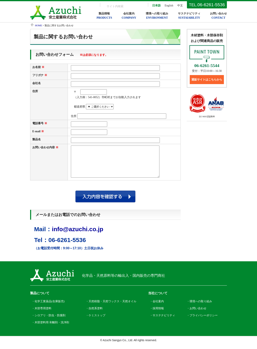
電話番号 (38, 123)
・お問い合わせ (196, 314)
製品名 (36, 139)
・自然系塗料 (94, 314)
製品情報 (104, 15)
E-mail (36, 131)
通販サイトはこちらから (206, 79)
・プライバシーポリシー (202, 321)
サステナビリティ (189, 15)
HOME (38, 25)
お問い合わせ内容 (43, 147)
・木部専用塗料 (41, 314)
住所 (35, 91)
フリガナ (38, 75)
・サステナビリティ (162, 321)
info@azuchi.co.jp (77, 235)
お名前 (36, 67)
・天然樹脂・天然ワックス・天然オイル (111, 307)
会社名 (36, 83)
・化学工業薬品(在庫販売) (48, 307)
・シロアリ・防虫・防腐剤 (48, 321)
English (169, 5)
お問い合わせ (218, 15)
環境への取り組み (157, 15)
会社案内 (129, 15)
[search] (119, 6)
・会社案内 (157, 307)
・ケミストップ (95, 321)
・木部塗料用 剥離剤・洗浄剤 (50, 328)
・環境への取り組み (199, 307)
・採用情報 (157, 314)
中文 (180, 5)
